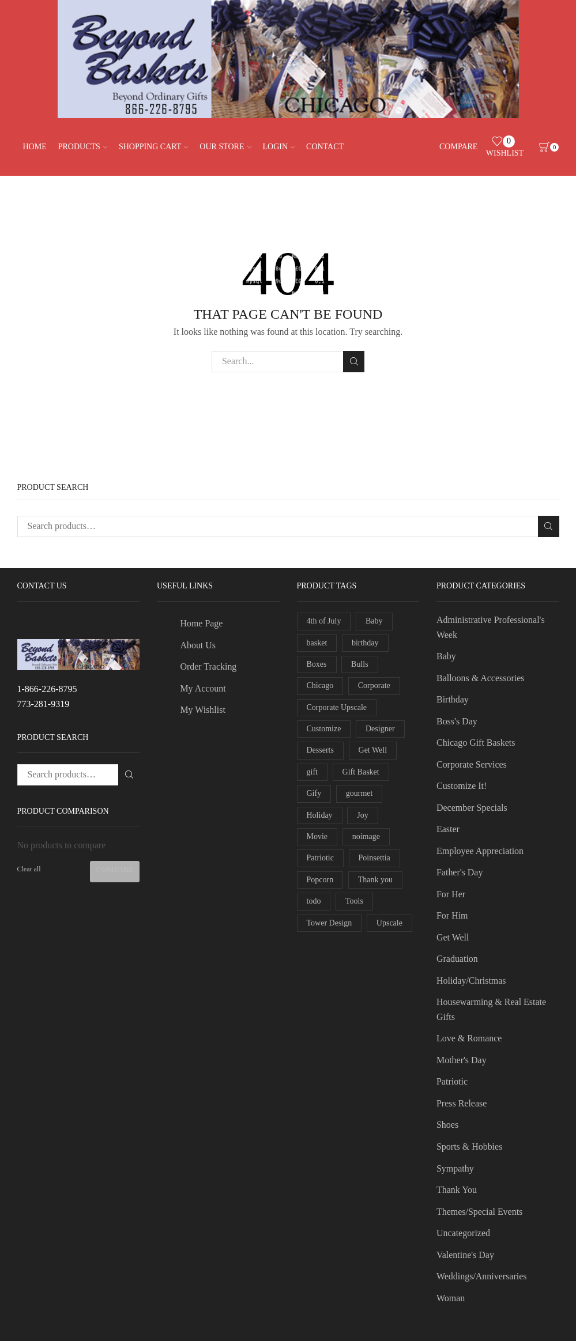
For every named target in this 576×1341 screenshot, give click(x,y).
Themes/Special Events (479, 1212)
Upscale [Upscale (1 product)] (389, 923)
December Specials (471, 808)
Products (82, 146)
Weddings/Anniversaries (481, 1276)
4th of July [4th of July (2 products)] (324, 621)
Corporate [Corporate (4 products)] (374, 685)
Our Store (225, 146)
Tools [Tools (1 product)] (354, 901)
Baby (446, 656)
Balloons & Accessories (480, 678)
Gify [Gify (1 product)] (314, 793)
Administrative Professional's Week (490, 627)
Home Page (201, 623)
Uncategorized (463, 1233)
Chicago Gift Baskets (475, 742)
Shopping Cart (153, 146)
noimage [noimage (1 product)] (366, 836)
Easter (448, 829)
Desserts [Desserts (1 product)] (320, 750)
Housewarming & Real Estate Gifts (491, 1009)
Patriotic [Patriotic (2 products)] (320, 857)
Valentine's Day (465, 1255)
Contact (325, 146)
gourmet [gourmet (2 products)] (359, 793)
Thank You (456, 1190)
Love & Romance (469, 1038)
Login (279, 146)
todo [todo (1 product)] (314, 901)
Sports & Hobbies (469, 1146)
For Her (450, 894)
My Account (202, 688)
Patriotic (452, 1081)
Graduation (457, 959)
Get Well (452, 937)
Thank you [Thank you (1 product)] (375, 879)
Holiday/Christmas (471, 980)
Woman (450, 1298)
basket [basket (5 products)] (317, 643)
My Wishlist (202, 710)
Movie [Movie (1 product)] (317, 836)
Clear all (29, 869)
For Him (452, 915)
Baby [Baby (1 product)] (374, 621)
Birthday (452, 699)
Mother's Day (461, 1060)
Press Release (461, 1103)
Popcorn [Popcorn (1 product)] (320, 879)
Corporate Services (471, 764)
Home (35, 146)
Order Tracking (208, 666)
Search (354, 361)
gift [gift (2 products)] (312, 772)
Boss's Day (456, 721)
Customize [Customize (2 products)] (324, 728)
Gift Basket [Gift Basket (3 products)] (360, 772)
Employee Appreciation (480, 851)
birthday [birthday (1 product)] (365, 643)
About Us (198, 645)
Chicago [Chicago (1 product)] (320, 685)
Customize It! (461, 786)
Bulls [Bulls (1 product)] (359, 664)
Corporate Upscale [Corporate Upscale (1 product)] (337, 707)
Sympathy (455, 1168)
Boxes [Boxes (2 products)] (317, 664)
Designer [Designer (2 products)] (380, 728)
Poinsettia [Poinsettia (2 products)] (374, 857)
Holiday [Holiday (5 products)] (320, 815)
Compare (115, 869)
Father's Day (459, 872)
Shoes (447, 1125)
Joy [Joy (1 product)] (362, 815)
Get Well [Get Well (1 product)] (373, 750)
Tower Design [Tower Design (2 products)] (329, 923)
